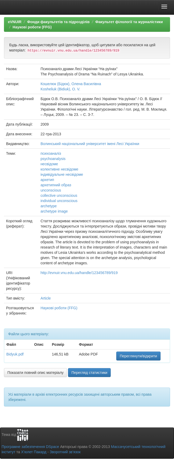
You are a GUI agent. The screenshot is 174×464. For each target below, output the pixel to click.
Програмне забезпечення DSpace (30, 447)
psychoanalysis (53, 159)
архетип (47, 180)
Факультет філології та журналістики (129, 22)
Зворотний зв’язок (65, 452)
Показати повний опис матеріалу (35, 372)
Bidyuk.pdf (14, 354)
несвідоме (49, 164)
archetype (49, 206)
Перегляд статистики (89, 372)
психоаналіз (51, 153)
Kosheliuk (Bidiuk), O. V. (60, 89)
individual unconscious (59, 201)
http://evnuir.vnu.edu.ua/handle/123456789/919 (79, 273)
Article (46, 298)
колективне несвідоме (60, 169)
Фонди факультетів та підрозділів (58, 22)
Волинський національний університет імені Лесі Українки (90, 144)
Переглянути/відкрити (138, 356)
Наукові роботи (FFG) (32, 27)
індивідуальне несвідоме (62, 174)
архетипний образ (56, 185)
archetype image (54, 211)
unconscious (51, 190)
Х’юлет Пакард (33, 452)
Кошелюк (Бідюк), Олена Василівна (71, 84)
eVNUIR (14, 22)
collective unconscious (59, 195)
